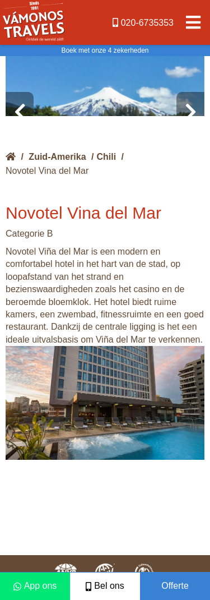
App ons (35, 585)
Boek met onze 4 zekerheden (104, 50)
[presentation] (20, 112)
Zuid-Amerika (57, 156)
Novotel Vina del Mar (47, 171)
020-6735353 (143, 22)
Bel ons (105, 585)
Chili (106, 156)
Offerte (175, 585)
